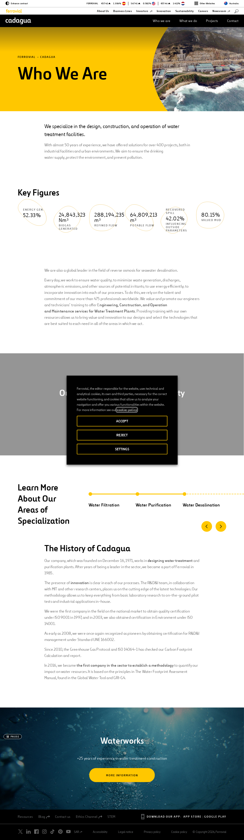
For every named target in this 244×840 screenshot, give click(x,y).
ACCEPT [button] (122, 421)
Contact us (63, 817)
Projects (212, 21)
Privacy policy (152, 832)
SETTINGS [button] (122, 449)
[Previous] (206, 526)
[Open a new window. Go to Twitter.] (20, 831)
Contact (233, 21)
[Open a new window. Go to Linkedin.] (28, 831)
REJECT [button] (122, 435)
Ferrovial (27, 57)
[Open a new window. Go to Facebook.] (36, 831)
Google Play (215, 816)
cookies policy (127, 409)
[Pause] (13, 736)
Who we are (162, 21)
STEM (111, 817)
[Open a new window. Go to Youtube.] (68, 831)
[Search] (236, 11)
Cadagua (48, 57)
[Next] (221, 526)
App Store (192, 816)
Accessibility (100, 832)
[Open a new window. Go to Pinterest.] (60, 831)
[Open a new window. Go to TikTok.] (52, 831)
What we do (188, 21)
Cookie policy (179, 832)
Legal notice (125, 832)
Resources (25, 817)
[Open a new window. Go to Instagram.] (44, 831)
